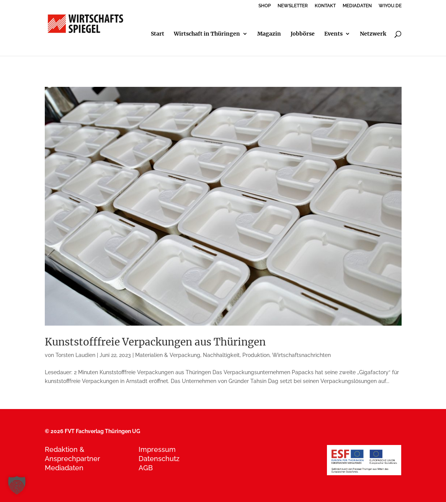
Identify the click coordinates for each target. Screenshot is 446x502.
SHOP (264, 5)
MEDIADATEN (357, 5)
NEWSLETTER (293, 5)
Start (157, 34)
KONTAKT (325, 5)
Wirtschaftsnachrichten (301, 355)
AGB (146, 468)
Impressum (157, 449)
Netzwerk (373, 34)
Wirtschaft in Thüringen (207, 34)
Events (333, 34)
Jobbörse (303, 34)
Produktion (256, 355)
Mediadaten (64, 468)
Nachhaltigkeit (221, 355)
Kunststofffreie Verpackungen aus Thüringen (155, 342)
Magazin (269, 34)
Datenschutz (159, 459)
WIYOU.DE (390, 5)
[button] (17, 485)
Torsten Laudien (75, 355)
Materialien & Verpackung (167, 355)
